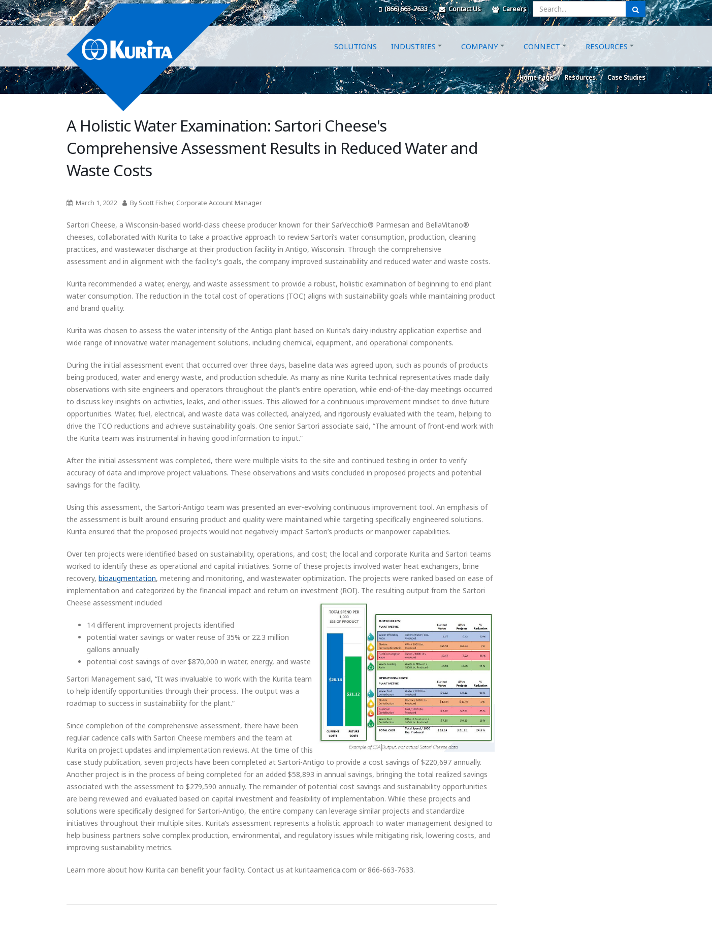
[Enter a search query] (579, 9)
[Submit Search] (635, 9)
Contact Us (460, 9)
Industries (413, 57)
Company (479, 57)
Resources (607, 57)
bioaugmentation (127, 578)
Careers (509, 9)
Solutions (355, 57)
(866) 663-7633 (403, 9)
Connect (542, 57)
